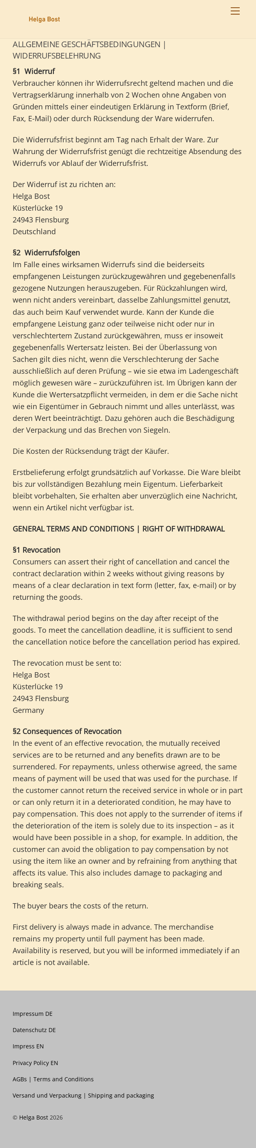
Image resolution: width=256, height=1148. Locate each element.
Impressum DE (33, 1013)
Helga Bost (33, 1117)
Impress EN (28, 1046)
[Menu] (235, 11)
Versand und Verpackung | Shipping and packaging (83, 1095)
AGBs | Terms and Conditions (53, 1079)
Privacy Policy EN (35, 1063)
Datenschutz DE (34, 1030)
